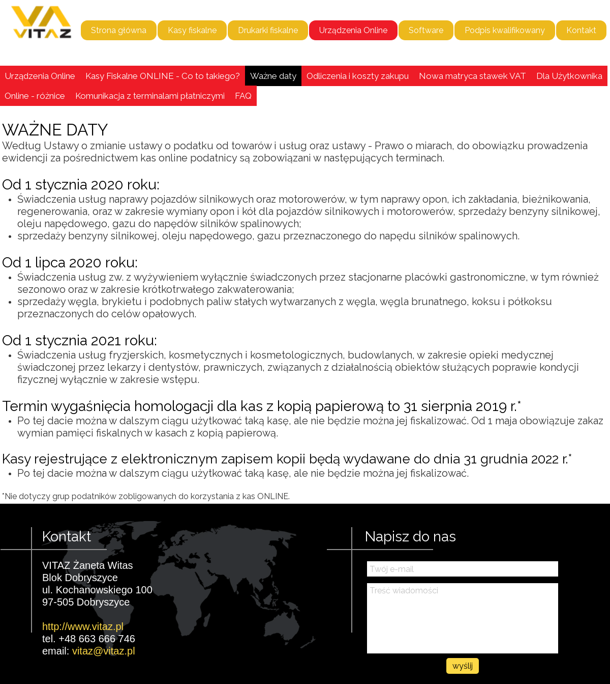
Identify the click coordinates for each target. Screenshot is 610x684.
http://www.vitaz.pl (83, 626)
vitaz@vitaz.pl (103, 650)
